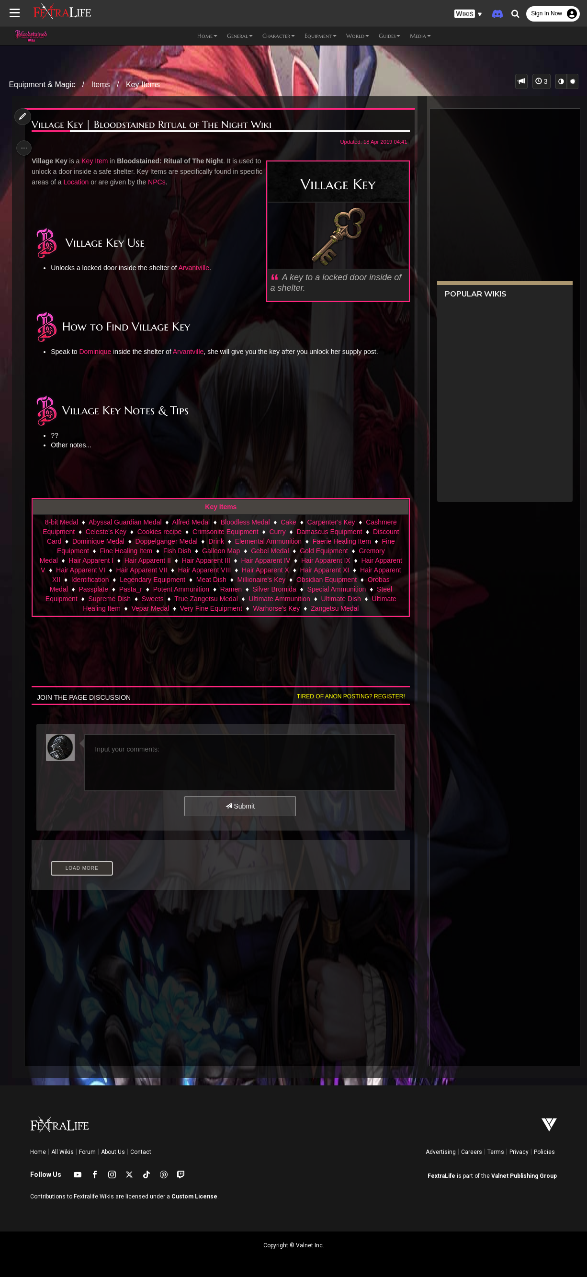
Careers (471, 1152)
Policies (544, 1152)
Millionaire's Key (261, 579)
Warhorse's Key (276, 608)
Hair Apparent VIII (204, 570)
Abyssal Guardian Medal (124, 522)
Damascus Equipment (329, 532)
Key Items (143, 84)
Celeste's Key (105, 532)
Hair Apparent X (265, 570)
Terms (495, 1152)
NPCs (183, 182)
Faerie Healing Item (341, 541)
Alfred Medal (191, 522)
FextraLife (441, 1176)
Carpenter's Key (331, 522)
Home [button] (207, 35)
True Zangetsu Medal (205, 599)
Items (100, 84)
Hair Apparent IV (265, 560)
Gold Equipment (323, 551)
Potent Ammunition (181, 589)
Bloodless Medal (245, 522)
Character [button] (278, 35)
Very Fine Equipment (211, 608)
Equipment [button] (321, 35)
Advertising (441, 1152)
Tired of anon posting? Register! (348, 696)
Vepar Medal (150, 608)
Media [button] (420, 35)
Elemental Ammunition (268, 541)
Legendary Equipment (152, 579)
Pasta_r (130, 589)
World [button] (357, 35)
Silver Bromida (274, 589)
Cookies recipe (159, 532)
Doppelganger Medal (166, 541)
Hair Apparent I (90, 560)
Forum (87, 1152)
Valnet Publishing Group (524, 1176)
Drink (216, 541)
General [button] (240, 35)
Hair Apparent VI (80, 570)
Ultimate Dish (341, 599)
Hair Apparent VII (141, 570)
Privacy (519, 1152)
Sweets (152, 599)
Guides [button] (389, 35)
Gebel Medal (269, 551)
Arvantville (195, 268)
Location (101, 182)
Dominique (97, 351)
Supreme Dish (109, 599)
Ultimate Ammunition (279, 599)
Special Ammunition (336, 589)
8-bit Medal (61, 522)
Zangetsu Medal (334, 608)
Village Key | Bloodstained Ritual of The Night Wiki (153, 124)
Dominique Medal (98, 541)
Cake (288, 522)
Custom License (194, 1196)
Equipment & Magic (42, 84)
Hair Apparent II (147, 560)
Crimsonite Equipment (225, 532)
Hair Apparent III (205, 560)
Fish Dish (177, 551)
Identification (90, 579)
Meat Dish (211, 579)
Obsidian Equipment (326, 579)
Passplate (93, 589)
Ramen (230, 589)
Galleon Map (220, 551)
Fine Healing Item (126, 551)
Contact (140, 1152)
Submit (239, 806)
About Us (113, 1152)
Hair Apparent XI (324, 570)
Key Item (96, 161)
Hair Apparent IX (325, 560)
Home (38, 1152)
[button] (468, 14)
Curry (277, 532)
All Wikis (62, 1152)
